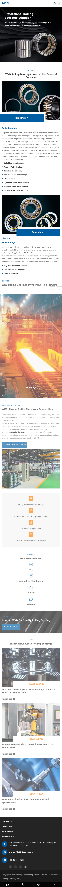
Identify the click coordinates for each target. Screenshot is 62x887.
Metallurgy (31, 388)
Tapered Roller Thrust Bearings (16, 190)
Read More (8, 700)
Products (7, 821)
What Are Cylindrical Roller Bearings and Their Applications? (25, 802)
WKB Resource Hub (31, 559)
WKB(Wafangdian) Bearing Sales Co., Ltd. (28, 875)
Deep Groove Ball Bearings (14, 269)
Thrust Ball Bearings (11, 273)
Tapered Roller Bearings (13, 167)
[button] (52, 290)
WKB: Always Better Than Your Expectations (28, 410)
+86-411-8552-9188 (13, 860)
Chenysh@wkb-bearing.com (17, 852)
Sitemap (5, 878)
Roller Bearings (9, 128)
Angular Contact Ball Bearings (15, 265)
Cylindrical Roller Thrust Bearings (16, 183)
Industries (7, 826)
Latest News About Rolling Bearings (31, 645)
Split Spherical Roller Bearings (15, 175)
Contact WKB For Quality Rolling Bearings (26, 621)
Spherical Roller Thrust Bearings (16, 186)
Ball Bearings (8, 242)
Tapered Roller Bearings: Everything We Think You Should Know (27, 747)
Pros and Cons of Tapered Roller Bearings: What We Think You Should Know (28, 692)
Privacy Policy (15, 878)
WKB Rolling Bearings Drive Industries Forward (29, 286)
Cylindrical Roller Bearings (14, 163)
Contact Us (8, 836)
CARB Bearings (9, 179)
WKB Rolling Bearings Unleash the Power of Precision (31, 76)
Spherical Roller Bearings (13, 171)
